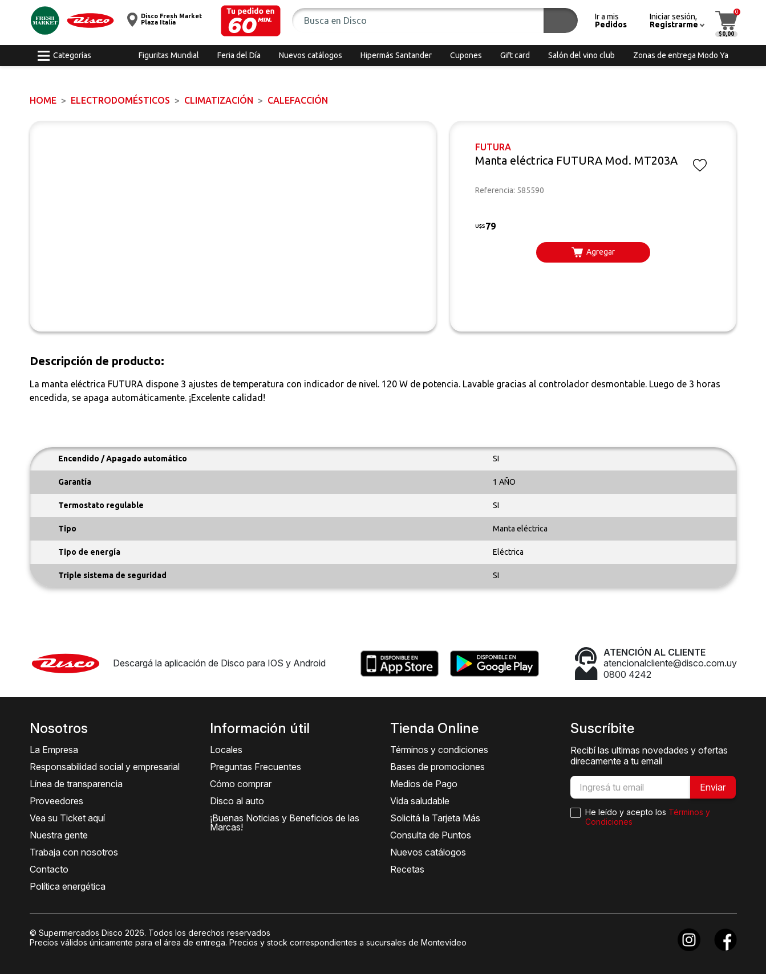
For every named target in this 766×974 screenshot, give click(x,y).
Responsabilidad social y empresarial (105, 766)
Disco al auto (237, 800)
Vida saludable (419, 800)
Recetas (407, 869)
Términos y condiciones (439, 749)
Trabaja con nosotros (74, 852)
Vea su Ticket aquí (67, 817)
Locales (226, 749)
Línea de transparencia (76, 783)
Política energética (68, 886)
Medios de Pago (423, 783)
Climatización (218, 100)
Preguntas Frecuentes (255, 766)
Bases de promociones (437, 766)
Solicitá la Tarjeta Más (435, 817)
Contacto (49, 869)
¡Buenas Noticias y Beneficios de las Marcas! (284, 822)
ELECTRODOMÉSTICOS (120, 100)
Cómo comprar (240, 783)
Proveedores (56, 800)
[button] (251, 20)
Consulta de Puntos (430, 835)
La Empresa (54, 749)
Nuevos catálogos (428, 852)
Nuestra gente (59, 835)
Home (43, 100)
